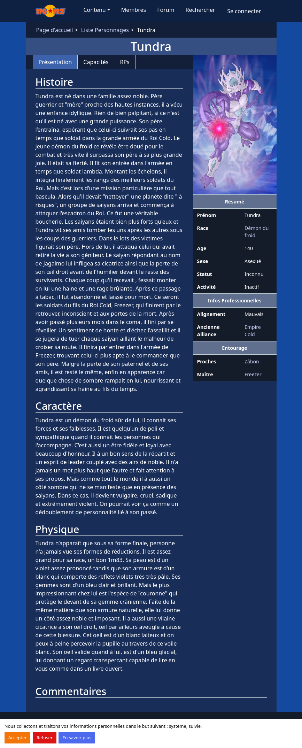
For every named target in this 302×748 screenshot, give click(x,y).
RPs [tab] (124, 62)
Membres (133, 10)
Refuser (45, 737)
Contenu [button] (95, 10)
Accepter (17, 737)
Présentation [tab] (55, 62)
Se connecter (244, 11)
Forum (165, 10)
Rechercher (200, 10)
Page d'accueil (54, 30)
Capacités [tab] (95, 62)
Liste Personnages (105, 30)
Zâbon (252, 361)
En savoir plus (76, 737)
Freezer (253, 374)
